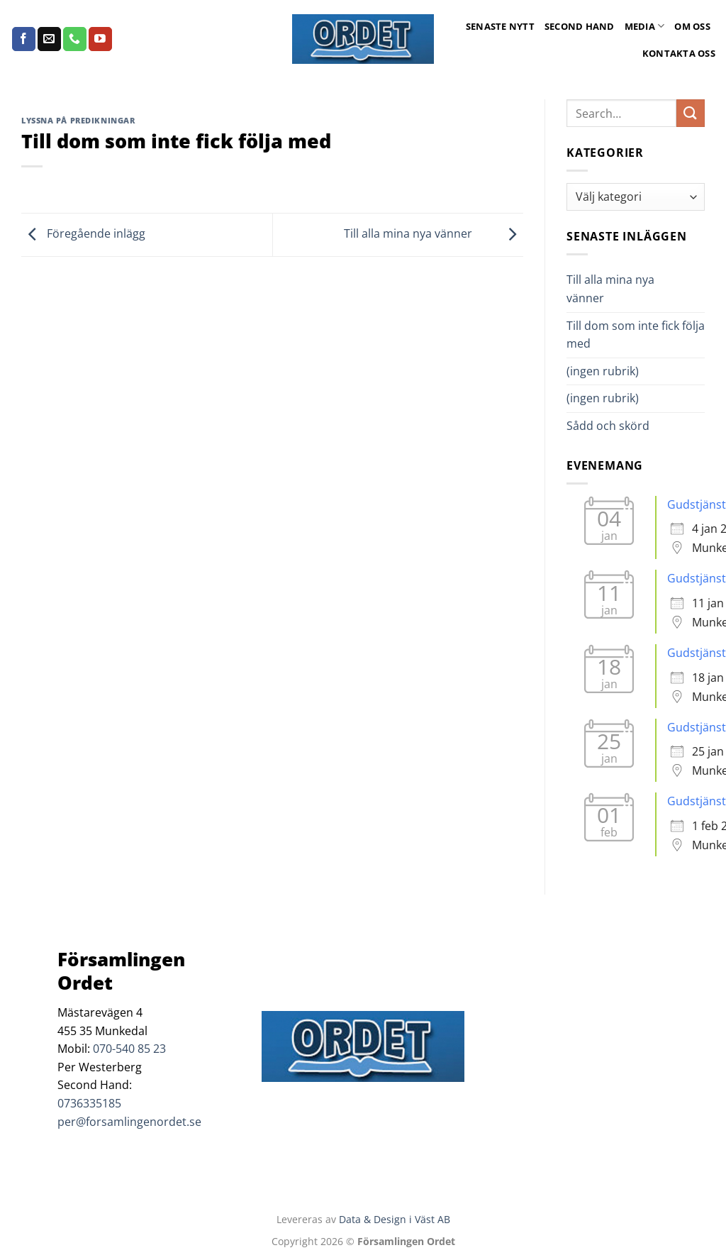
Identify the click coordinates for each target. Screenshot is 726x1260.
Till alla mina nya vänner (433, 233)
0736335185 (89, 1103)
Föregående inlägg (83, 233)
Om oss (692, 26)
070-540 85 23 (129, 1048)
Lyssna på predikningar (78, 120)
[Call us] (74, 39)
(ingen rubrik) (602, 371)
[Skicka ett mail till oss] (49, 39)
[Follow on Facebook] (23, 39)
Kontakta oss (678, 53)
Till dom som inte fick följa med (635, 335)
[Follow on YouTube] (100, 39)
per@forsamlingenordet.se (129, 1121)
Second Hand (579, 26)
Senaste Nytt (500, 26)
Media (645, 26)
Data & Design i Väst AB (394, 1219)
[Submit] (690, 113)
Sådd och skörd (607, 425)
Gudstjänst (696, 504)
